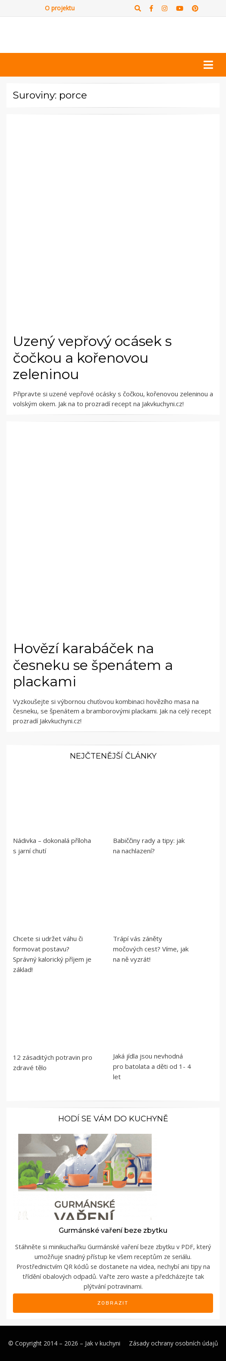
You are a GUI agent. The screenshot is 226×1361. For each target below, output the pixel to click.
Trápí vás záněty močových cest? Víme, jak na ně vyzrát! (150, 948)
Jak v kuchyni (102, 1343)
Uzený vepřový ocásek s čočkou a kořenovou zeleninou (92, 358)
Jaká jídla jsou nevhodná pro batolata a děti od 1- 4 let (152, 1066)
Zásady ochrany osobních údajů (173, 1343)
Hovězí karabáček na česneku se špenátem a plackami (93, 665)
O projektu (60, 8)
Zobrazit (113, 1303)
